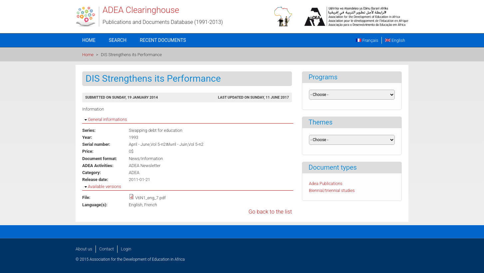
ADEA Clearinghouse (141, 10)
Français (367, 40)
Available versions (104, 186)
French (150, 204)
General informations (107, 119)
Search (117, 40)
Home (89, 40)
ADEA (134, 172)
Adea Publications (326, 183)
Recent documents (163, 40)
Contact (106, 248)
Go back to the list (270, 212)
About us (84, 248)
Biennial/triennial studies (332, 190)
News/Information (146, 158)
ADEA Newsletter (144, 165)
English (395, 40)
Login (126, 248)
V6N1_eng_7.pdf (150, 197)
